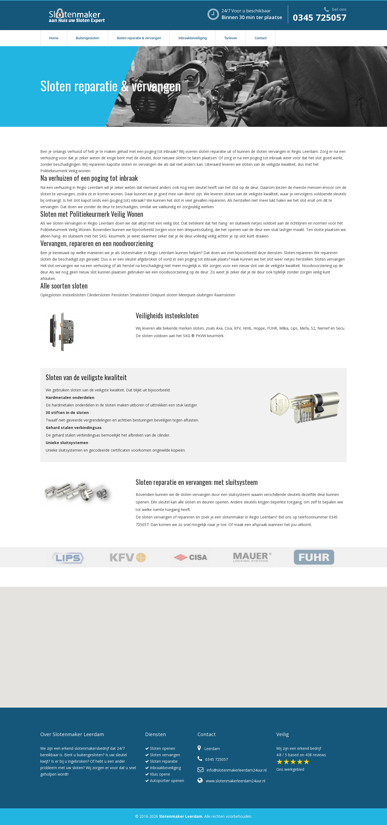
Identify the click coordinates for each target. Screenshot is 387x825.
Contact (261, 38)
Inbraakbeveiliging (192, 38)
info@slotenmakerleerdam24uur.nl (232, 770)
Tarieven (230, 38)
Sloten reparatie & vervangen (139, 38)
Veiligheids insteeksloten (167, 315)
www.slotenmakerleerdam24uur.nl (231, 780)
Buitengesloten (87, 38)
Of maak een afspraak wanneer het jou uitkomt (269, 524)
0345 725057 (319, 17)
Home (53, 38)
